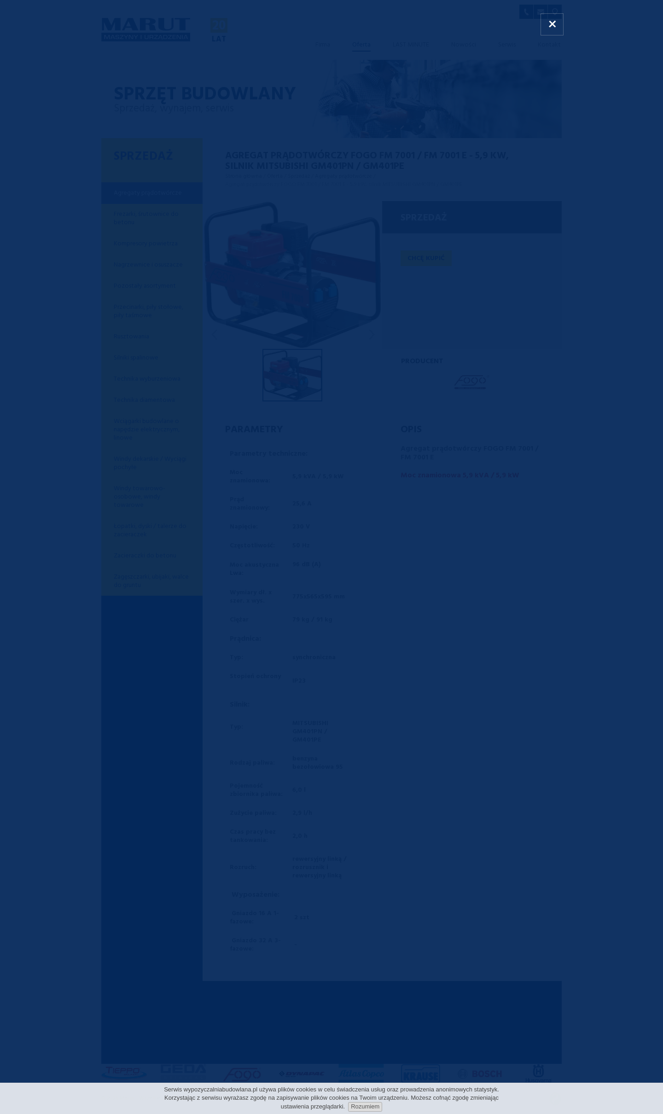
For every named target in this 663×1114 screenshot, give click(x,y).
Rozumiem (365, 1106)
